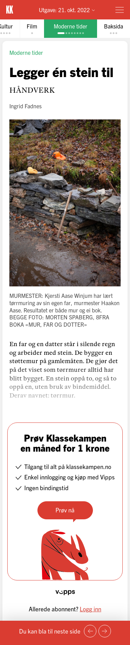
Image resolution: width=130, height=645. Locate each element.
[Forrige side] (90, 631)
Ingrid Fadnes (25, 105)
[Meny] (119, 9)
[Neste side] (104, 631)
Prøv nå (65, 509)
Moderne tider (26, 52)
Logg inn (90, 608)
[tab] (32, 28)
